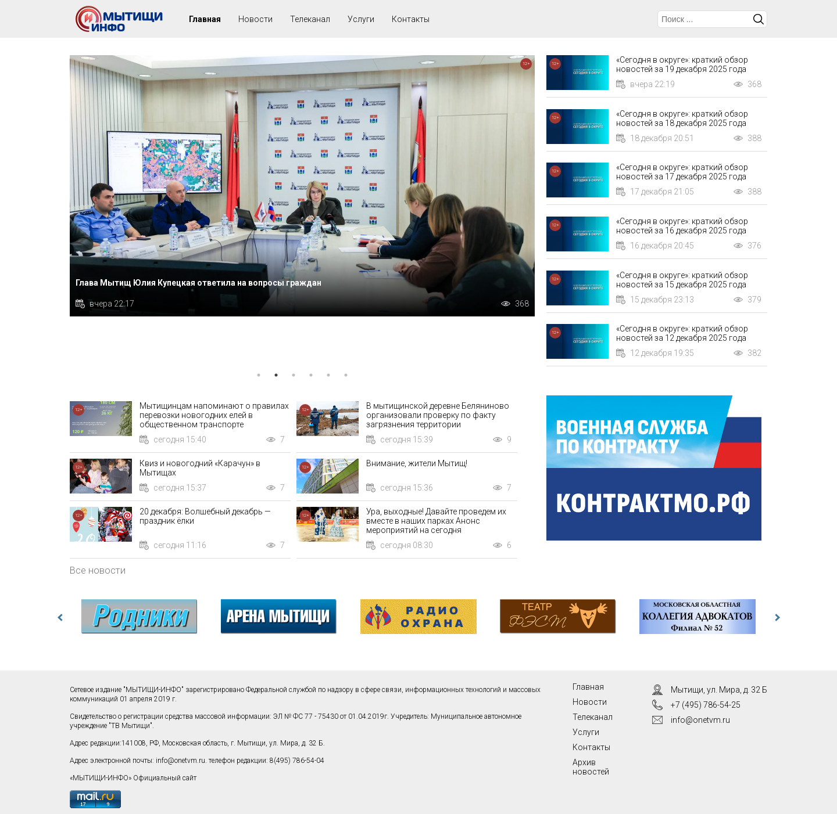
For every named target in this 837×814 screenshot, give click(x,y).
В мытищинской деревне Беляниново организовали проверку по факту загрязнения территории (437, 415)
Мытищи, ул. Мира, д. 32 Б (719, 689)
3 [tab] (293, 375)
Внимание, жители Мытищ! (416, 463)
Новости (255, 19)
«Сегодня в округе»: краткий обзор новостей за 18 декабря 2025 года (682, 118)
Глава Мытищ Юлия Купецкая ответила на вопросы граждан (198, 282)
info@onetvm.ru (180, 761)
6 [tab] (346, 375)
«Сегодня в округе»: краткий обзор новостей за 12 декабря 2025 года (682, 333)
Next (776, 618)
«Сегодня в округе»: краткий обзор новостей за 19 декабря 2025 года (682, 64)
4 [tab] (311, 375)
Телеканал (310, 19)
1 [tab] (258, 375)
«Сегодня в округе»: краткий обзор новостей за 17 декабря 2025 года (682, 172)
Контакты (411, 19)
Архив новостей (591, 767)
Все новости (98, 570)
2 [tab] (276, 375)
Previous (61, 618)
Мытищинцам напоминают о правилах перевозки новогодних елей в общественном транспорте (214, 415)
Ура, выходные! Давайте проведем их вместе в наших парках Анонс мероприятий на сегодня (436, 521)
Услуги (361, 19)
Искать (758, 19)
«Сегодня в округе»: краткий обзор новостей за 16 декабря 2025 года (682, 226)
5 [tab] (328, 375)
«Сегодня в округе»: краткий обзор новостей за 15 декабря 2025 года (682, 280)
